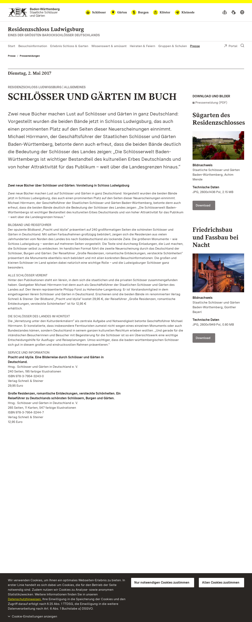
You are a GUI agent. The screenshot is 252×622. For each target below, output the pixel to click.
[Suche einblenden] (242, 46)
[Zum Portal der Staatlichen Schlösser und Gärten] (34, 12)
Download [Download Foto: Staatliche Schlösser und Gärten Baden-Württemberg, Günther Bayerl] (203, 338)
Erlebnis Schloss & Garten (69, 46)
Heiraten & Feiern (142, 46)
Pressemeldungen (30, 56)
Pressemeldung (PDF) (211, 102)
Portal (230, 46)
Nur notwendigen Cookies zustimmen (161, 582)
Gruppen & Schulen (172, 46)
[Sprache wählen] (242, 12)
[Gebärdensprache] (233, 12)
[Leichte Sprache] (224, 12)
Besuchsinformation (32, 46)
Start (11, 46)
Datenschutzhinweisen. (25, 599)
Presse (195, 46)
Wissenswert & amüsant (109, 46)
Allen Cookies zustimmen (220, 582)
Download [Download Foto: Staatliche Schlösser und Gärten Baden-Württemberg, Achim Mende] (203, 205)
